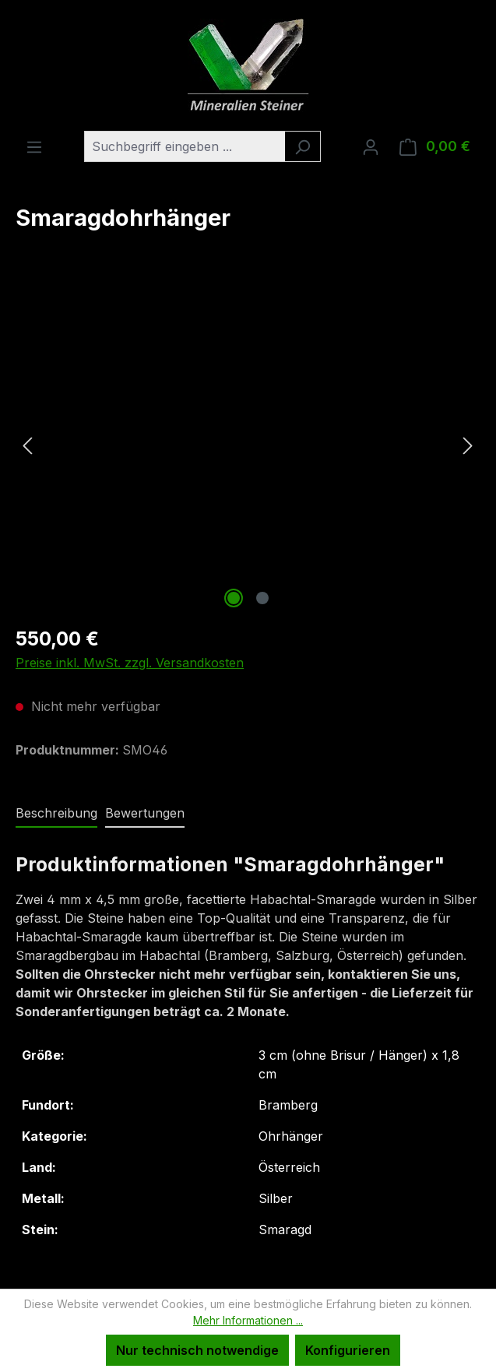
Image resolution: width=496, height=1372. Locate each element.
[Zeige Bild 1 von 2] (233, 598)
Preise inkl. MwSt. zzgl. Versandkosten (130, 662)
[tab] (56, 814)
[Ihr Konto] (370, 146)
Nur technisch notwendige (197, 1350)
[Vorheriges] (27, 445)
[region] (248, 444)
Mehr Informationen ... (248, 1320)
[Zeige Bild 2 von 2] (262, 598)
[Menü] (34, 146)
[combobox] (184, 146)
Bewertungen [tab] (145, 813)
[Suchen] (302, 146)
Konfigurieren (347, 1350)
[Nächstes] (468, 445)
